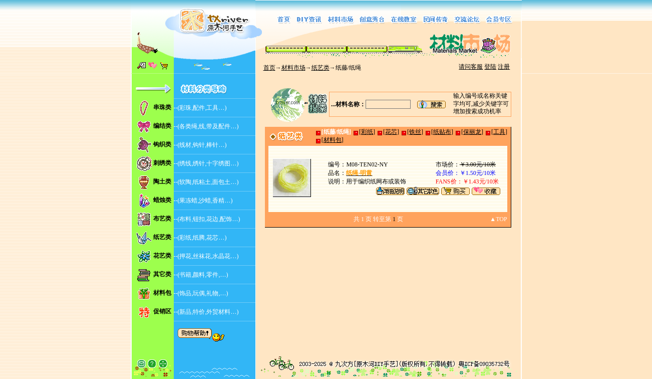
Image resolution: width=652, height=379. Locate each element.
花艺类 (162, 255)
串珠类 (162, 107)
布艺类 (162, 218)
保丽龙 (472, 131)
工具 (499, 131)
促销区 (162, 311)
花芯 (391, 131)
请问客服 (471, 66)
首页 (269, 67)
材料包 (162, 292)
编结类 (162, 125)
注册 (504, 66)
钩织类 (162, 144)
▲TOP (498, 219)
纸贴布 (442, 131)
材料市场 (293, 67)
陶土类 (162, 181)
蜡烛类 (162, 200)
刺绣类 (162, 162)
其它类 (162, 274)
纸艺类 (320, 67)
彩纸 (367, 131)
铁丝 (415, 131)
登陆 (490, 66)
